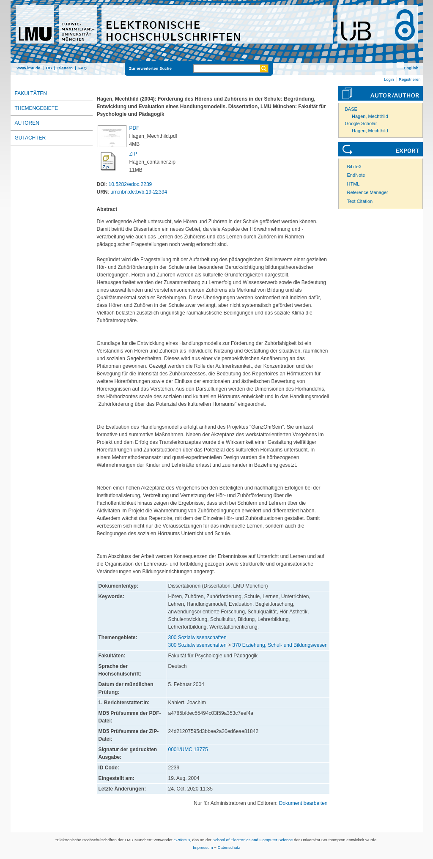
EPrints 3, (182, 839)
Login (389, 79)
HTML (353, 183)
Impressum (203, 847)
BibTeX (354, 166)
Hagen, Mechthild (370, 116)
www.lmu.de (29, 68)
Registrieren (410, 79)
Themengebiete (36, 108)
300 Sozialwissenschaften (197, 637)
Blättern (65, 68)
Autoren (27, 123)
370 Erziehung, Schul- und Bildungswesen (279, 645)
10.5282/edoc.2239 (130, 184)
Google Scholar (361, 123)
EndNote (356, 175)
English (411, 68)
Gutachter (30, 138)
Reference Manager (367, 192)
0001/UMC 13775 (188, 749)
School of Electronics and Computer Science (253, 839)
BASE (351, 109)
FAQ (82, 68)
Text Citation (360, 201)
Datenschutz (229, 847)
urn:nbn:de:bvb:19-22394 (138, 192)
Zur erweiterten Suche (150, 68)
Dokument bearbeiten (303, 803)
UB (49, 68)
